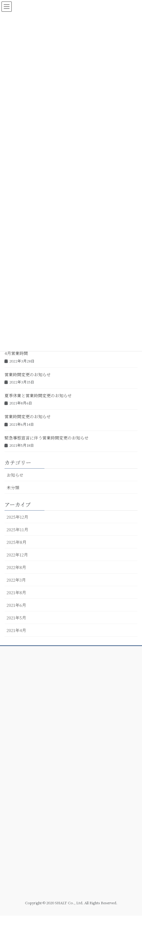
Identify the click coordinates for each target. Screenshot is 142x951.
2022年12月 (17, 555)
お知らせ (15, 475)
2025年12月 (17, 517)
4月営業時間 (16, 353)
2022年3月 (16, 580)
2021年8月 (16, 592)
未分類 (13, 487)
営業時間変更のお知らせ (28, 374)
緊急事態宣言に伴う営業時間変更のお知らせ (47, 438)
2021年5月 (16, 618)
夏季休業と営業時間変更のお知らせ (38, 395)
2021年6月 (16, 605)
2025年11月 (17, 529)
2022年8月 (16, 567)
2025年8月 (16, 542)
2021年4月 (16, 630)
